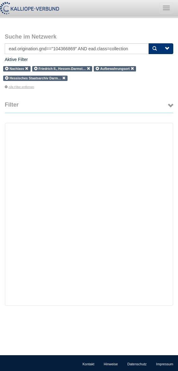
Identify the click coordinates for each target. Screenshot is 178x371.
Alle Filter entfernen (19, 87)
